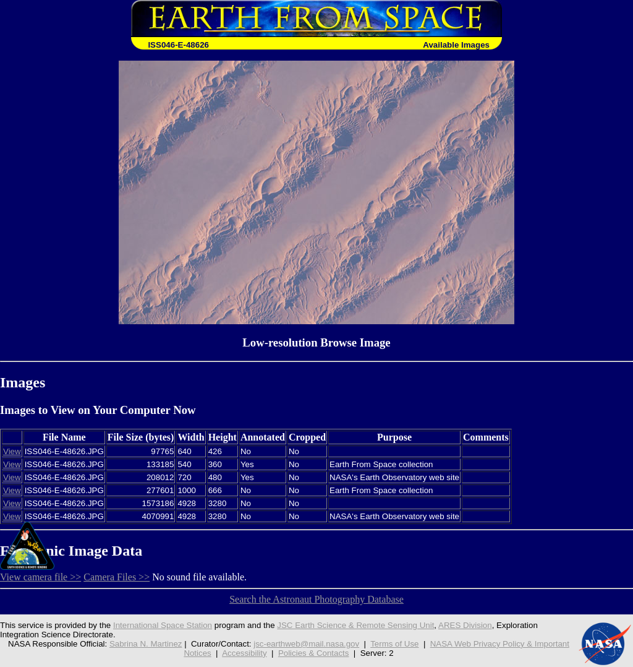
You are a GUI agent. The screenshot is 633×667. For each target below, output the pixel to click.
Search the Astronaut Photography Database (316, 599)
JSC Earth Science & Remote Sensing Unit (355, 625)
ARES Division (465, 625)
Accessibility (244, 653)
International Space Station (162, 625)
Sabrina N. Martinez (145, 643)
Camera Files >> (116, 577)
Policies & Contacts (313, 653)
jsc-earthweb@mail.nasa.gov (306, 643)
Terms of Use (394, 643)
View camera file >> (40, 577)
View (12, 451)
